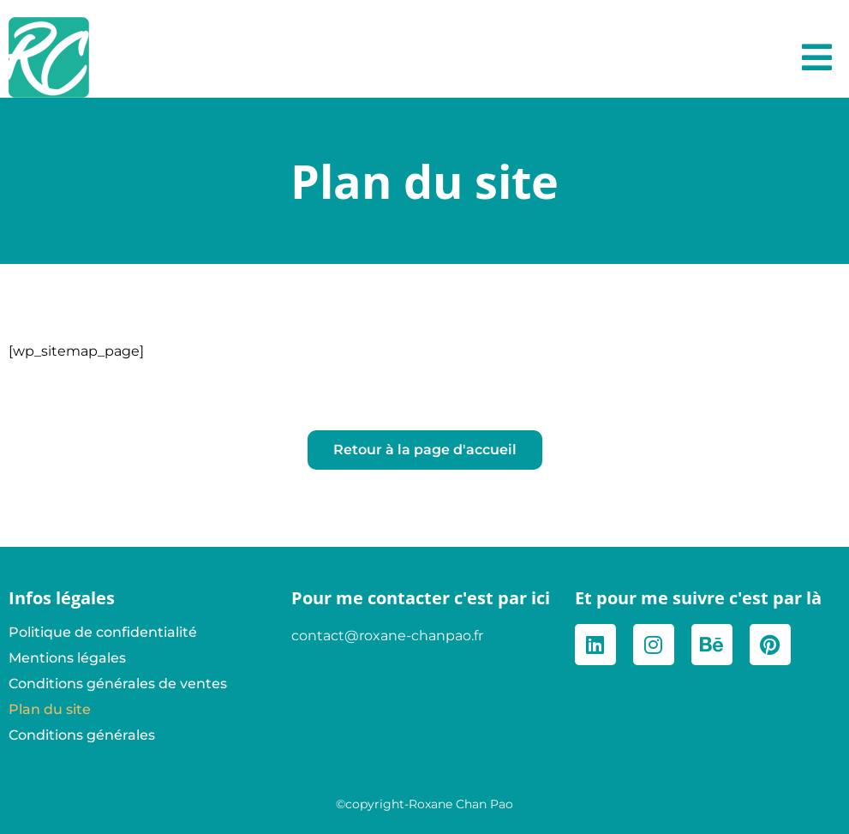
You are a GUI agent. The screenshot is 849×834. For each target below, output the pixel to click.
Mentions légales (67, 658)
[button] (816, 57)
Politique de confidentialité (103, 632)
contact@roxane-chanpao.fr (387, 635)
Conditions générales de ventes (118, 683)
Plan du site (50, 709)
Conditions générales (82, 735)
